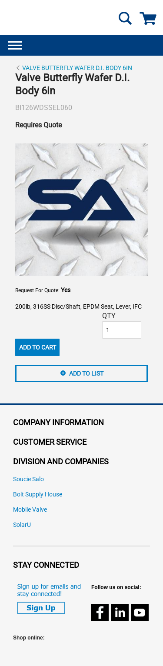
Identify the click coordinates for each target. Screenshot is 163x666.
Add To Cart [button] (37, 347)
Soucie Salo (28, 479)
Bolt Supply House (37, 494)
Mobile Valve (30, 509)
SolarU (22, 525)
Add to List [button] (86, 373)
